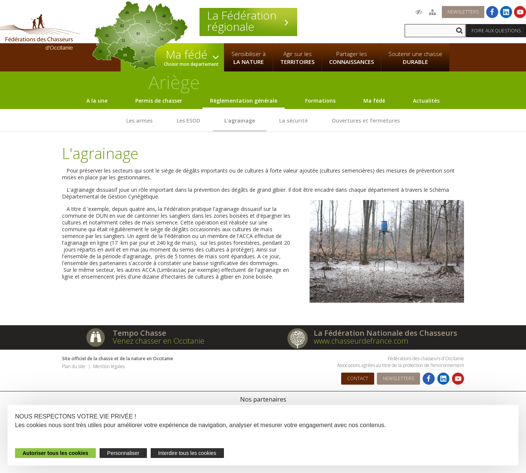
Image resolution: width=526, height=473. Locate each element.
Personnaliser (123, 453)
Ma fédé (374, 100)
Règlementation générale (243, 100)
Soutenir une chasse (415, 58)
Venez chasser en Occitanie (158, 341)
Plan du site (73, 366)
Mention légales (109, 366)
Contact (357, 378)
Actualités (426, 100)
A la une (96, 100)
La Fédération (248, 21)
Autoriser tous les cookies (55, 453)
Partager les (351, 58)
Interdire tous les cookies (187, 453)
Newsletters (463, 12)
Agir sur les (297, 58)
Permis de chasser (158, 100)
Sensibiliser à (248, 58)
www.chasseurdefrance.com (361, 341)
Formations (320, 100)
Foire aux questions (496, 30)
